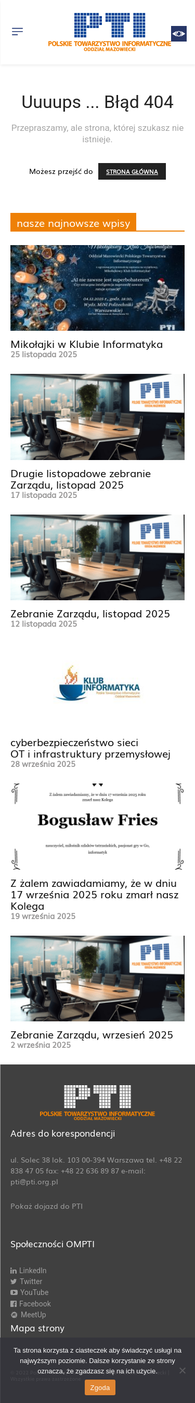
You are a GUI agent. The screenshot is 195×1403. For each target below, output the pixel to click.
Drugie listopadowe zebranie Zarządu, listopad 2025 (80, 478)
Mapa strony (37, 1327)
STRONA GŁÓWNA (132, 171)
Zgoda (100, 1388)
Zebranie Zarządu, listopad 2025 (90, 612)
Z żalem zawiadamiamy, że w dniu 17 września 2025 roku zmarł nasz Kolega (94, 893)
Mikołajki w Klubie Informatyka (86, 343)
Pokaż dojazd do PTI (46, 1205)
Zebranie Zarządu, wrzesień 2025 (91, 1034)
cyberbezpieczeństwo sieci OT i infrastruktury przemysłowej (90, 747)
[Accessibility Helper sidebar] (179, 34)
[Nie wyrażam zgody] (182, 1370)
